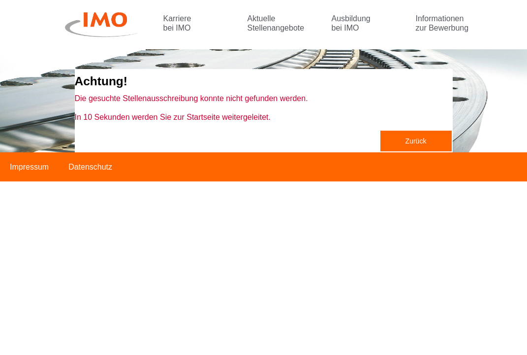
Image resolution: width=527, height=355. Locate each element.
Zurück (416, 141)
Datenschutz (90, 167)
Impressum (29, 167)
